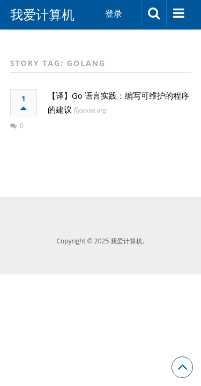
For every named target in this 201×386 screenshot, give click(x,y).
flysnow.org (90, 110)
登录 (113, 13)
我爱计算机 (42, 14)
